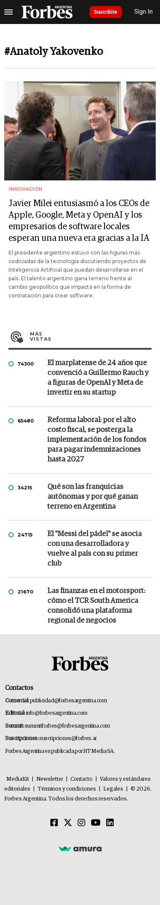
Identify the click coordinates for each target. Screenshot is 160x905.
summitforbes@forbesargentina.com (67, 726)
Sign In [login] (143, 11)
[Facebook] (54, 823)
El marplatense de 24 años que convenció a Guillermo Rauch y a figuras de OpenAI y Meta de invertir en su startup (97, 378)
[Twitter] (68, 823)
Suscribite (105, 12)
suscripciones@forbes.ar (68, 738)
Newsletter (49, 779)
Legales (113, 789)
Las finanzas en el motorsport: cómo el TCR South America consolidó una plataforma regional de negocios (96, 605)
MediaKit (17, 779)
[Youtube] (96, 823)
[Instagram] (81, 823)
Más (90, 336)
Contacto (81, 779)
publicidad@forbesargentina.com (68, 701)
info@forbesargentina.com (56, 713)
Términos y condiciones (67, 789)
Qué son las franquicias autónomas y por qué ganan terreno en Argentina (92, 496)
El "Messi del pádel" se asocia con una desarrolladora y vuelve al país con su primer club (94, 548)
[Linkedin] (110, 823)
